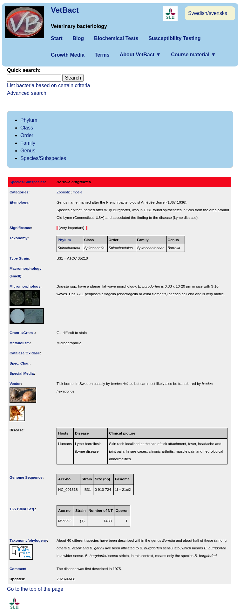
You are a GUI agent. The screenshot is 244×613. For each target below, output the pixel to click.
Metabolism (20, 343)
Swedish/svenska (207, 13)
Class (26, 127)
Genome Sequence (26, 477)
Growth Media (68, 55)
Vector (15, 384)
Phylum (28, 120)
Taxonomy (19, 238)
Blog (78, 38)
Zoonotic (64, 192)
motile (78, 192)
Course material (193, 54)
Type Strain (19, 258)
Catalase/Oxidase (25, 353)
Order (26, 135)
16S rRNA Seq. (22, 509)
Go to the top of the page (35, 589)
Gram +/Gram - (22, 333)
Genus (27, 150)
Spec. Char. (20, 363)
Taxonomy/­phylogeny (28, 540)
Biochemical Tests (116, 38)
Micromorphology (25, 286)
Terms (102, 55)
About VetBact (140, 54)
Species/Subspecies (43, 158)
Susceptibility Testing (174, 38)
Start (56, 38)
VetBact (65, 10)
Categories (19, 192)
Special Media (22, 373)
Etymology (19, 202)
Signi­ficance (20, 228)
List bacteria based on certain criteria (48, 85)
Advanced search (26, 93)
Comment (18, 569)
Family (27, 143)
